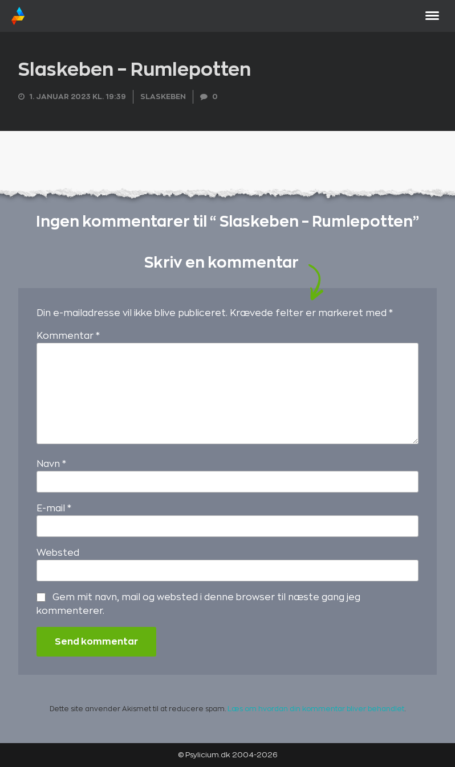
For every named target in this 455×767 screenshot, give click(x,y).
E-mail (53, 508)
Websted (57, 552)
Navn (51, 464)
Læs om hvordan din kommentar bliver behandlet (316, 709)
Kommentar (68, 336)
